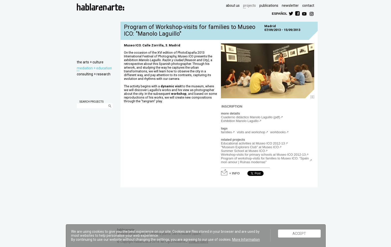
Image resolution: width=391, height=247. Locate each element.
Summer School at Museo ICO (243, 151)
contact (308, 5)
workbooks (278, 132)
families (226, 132)
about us (233, 5)
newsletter (290, 5)
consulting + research (93, 74)
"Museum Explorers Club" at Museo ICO (250, 147)
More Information (246, 240)
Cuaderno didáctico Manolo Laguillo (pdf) (250, 117)
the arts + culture (90, 62)
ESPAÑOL (279, 13)
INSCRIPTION (231, 106)
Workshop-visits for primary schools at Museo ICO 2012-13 (263, 154)
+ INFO (234, 173)
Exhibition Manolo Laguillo (240, 121)
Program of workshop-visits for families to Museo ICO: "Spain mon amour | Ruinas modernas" (265, 160)
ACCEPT (299, 234)
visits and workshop (251, 132)
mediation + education (94, 68)
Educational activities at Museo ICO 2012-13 (253, 143)
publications (268, 5)
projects (249, 5)
